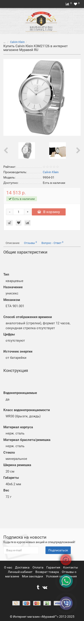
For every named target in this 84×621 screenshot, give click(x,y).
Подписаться (58, 550)
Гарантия (53, 567)
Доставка (22, 567)
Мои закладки (32, 576)
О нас (8, 567)
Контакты (70, 567)
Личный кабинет (20, 572)
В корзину (48, 212)
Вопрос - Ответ (52, 243)
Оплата (38, 567)
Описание (12, 243)
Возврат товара (47, 572)
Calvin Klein (17, 42)
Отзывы (30, 243)
